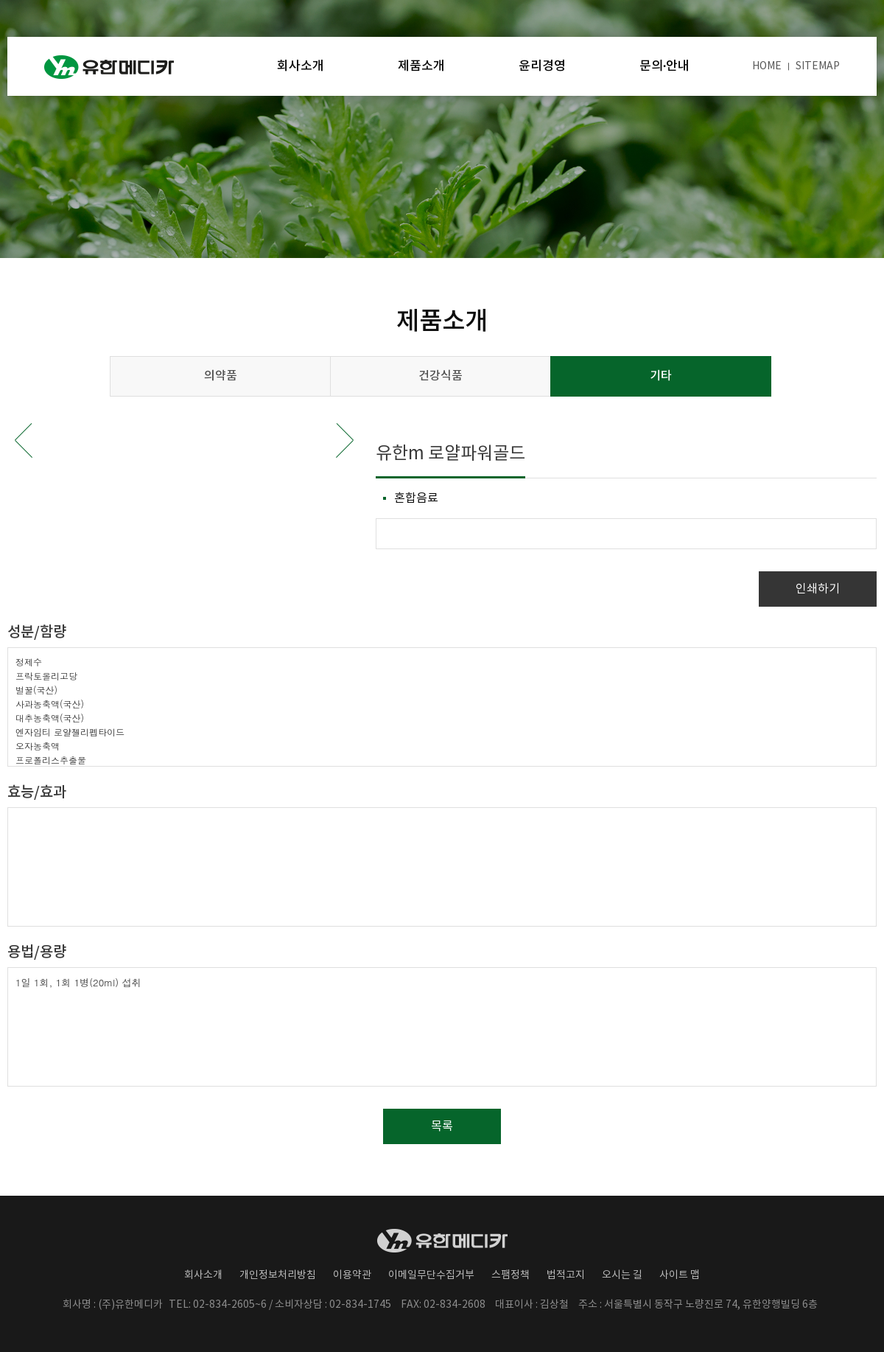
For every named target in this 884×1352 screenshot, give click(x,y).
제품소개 (421, 66)
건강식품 (440, 376)
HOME (767, 66)
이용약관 (352, 1275)
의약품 (220, 376)
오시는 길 (622, 1275)
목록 (442, 1126)
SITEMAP (818, 66)
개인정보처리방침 (277, 1275)
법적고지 (566, 1275)
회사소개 (300, 66)
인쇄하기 (818, 589)
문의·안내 (664, 66)
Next (345, 440)
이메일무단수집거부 (431, 1275)
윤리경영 (542, 66)
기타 (661, 376)
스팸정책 (510, 1275)
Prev (23, 440)
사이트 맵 (679, 1275)
